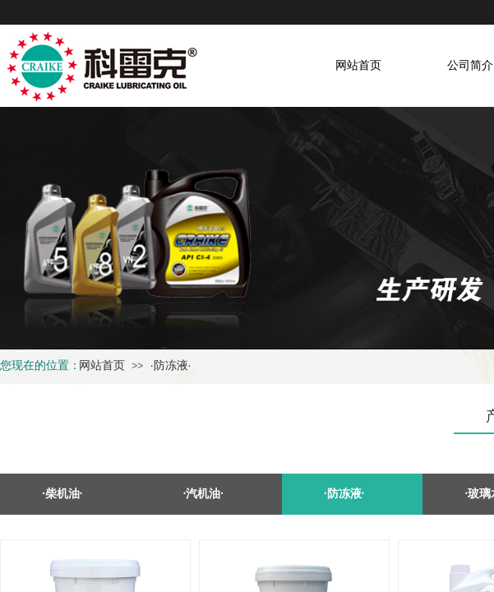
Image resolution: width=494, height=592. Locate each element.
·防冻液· (171, 365)
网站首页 (102, 365)
